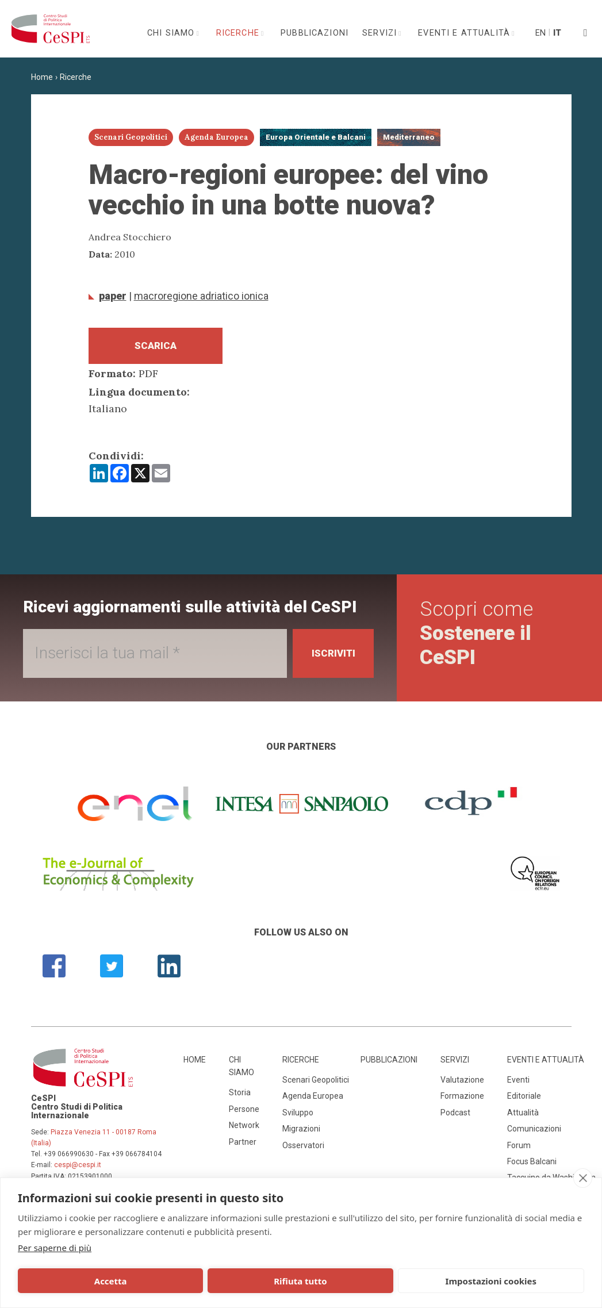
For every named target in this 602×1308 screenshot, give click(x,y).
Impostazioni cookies (305, 1281)
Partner (242, 1145)
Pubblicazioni (314, 33)
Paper (112, 296)
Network (244, 1129)
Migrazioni (301, 1132)
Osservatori (303, 1148)
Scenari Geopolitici (315, 1083)
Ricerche (239, 33)
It (557, 33)
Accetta (73, 1281)
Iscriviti (329, 657)
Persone (244, 1112)
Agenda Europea (312, 1099)
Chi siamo (172, 33)
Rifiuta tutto (189, 1281)
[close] (582, 1178)
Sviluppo (297, 1116)
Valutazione (462, 1083)
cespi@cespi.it (77, 1169)
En (540, 33)
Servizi (381, 33)
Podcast (455, 1116)
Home (42, 77)
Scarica (155, 348)
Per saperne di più (54, 1247)
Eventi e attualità (465, 33)
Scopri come (478, 637)
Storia (240, 1096)
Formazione (462, 1099)
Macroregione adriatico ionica (201, 296)
